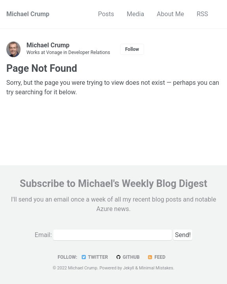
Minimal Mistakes (156, 268)
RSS (202, 14)
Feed (156, 257)
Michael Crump (27, 14)
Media (135, 14)
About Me (170, 14)
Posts (106, 14)
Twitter (94, 257)
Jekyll (128, 268)
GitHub (127, 257)
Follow (132, 49)
